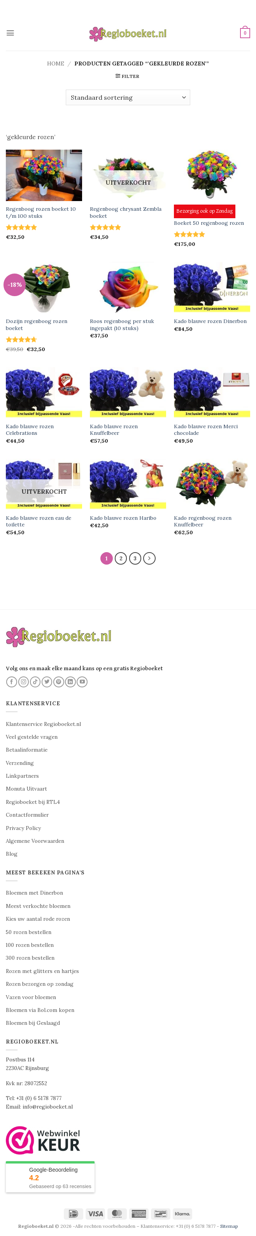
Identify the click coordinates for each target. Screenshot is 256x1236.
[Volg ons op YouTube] (82, 681)
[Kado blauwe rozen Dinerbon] (212, 287)
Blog (12, 854)
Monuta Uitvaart (26, 789)
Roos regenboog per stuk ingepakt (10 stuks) (122, 325)
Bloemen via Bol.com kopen (40, 1010)
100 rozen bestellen (30, 945)
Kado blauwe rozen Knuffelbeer (114, 430)
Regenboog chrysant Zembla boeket (125, 212)
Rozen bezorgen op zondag (40, 984)
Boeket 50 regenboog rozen (209, 223)
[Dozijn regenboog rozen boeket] (44, 287)
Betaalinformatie (26, 750)
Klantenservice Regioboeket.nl (43, 724)
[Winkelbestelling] (128, 97)
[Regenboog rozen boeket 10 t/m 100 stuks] (44, 175)
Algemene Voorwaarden (35, 841)
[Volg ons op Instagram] (23, 681)
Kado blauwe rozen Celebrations (30, 430)
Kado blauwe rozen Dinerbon (210, 321)
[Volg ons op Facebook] (11, 681)
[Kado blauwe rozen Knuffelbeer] (128, 392)
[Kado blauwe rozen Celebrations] (44, 392)
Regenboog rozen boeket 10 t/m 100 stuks (41, 212)
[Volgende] (150, 558)
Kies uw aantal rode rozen (38, 919)
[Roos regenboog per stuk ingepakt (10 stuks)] (128, 287)
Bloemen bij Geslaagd (33, 1023)
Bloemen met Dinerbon (34, 893)
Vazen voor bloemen (31, 997)
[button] (10, 33)
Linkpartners (22, 776)
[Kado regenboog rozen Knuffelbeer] (212, 484)
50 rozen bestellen (28, 932)
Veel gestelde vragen (32, 737)
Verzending (20, 763)
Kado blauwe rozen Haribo (123, 518)
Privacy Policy (23, 828)
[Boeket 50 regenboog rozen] (212, 175)
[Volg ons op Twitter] (47, 681)
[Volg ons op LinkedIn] (70, 681)
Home (55, 63)
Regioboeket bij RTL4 (33, 802)
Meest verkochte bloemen (38, 906)
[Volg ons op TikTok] (35, 681)
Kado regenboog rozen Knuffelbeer (202, 521)
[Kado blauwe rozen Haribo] (128, 484)
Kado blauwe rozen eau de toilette (38, 521)
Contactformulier (27, 815)
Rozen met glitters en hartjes (42, 971)
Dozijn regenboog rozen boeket (36, 325)
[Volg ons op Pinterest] (58, 681)
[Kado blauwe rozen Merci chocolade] (212, 392)
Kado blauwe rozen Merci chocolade (206, 430)
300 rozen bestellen (30, 958)
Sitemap (229, 1226)
